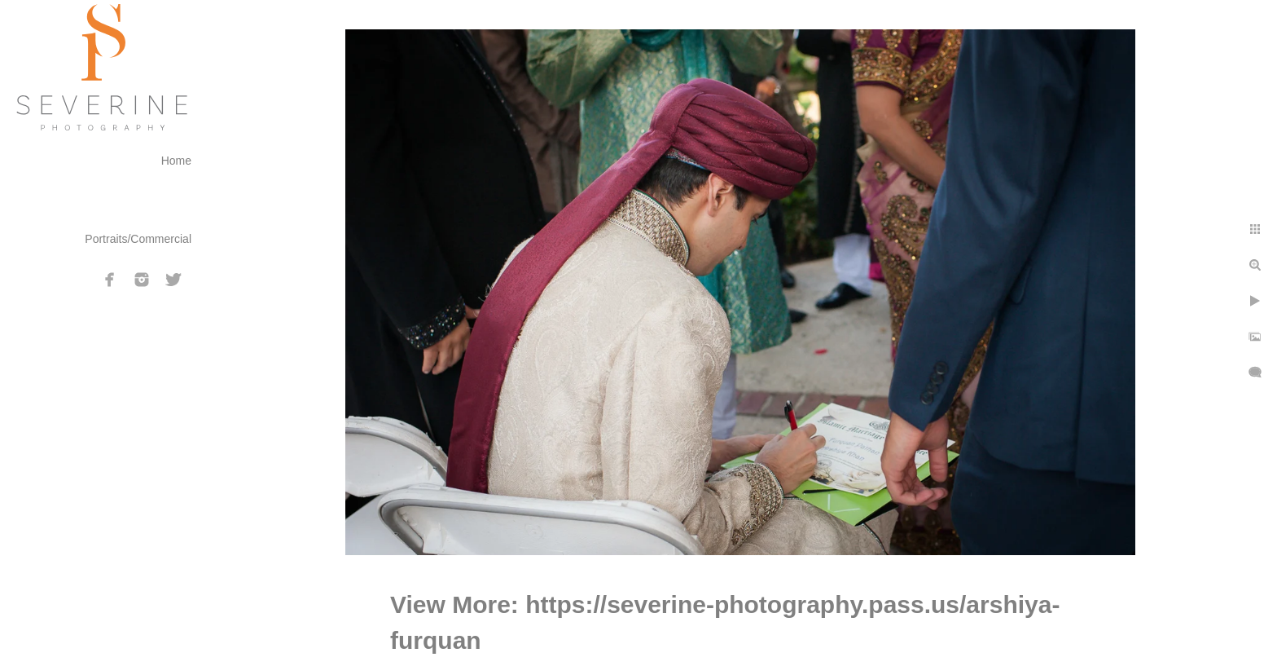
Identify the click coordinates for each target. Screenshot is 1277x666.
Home (176, 160)
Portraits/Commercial (138, 238)
